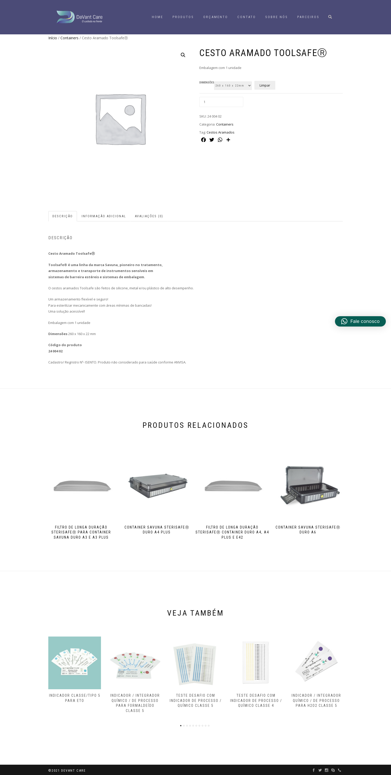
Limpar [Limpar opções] (265, 85)
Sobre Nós (276, 17)
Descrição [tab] (62, 216)
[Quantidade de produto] (221, 102)
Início (52, 37)
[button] (183, 55)
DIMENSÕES (206, 82)
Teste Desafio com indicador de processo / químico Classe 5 (196, 699)
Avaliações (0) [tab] (149, 216)
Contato (246, 17)
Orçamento (215, 17)
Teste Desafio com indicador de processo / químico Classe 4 (256, 699)
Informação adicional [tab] (104, 216)
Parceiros (308, 17)
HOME (157, 17)
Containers (69, 37)
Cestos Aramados (220, 132)
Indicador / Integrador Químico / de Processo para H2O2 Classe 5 (316, 699)
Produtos (183, 17)
